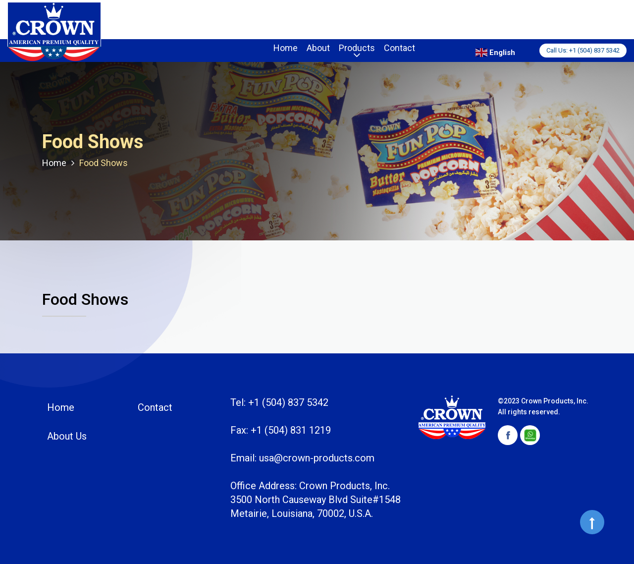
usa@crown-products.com (316, 458)
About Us (67, 436)
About (318, 48)
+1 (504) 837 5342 (594, 50)
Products (357, 48)
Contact (399, 48)
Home (285, 48)
